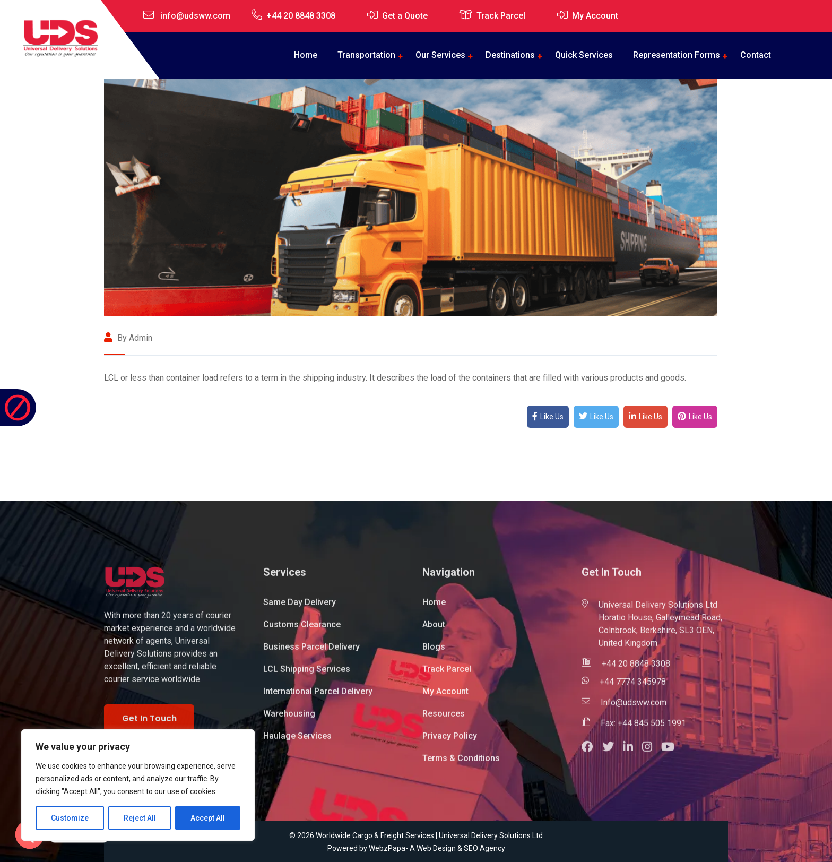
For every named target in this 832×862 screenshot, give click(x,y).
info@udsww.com (195, 16)
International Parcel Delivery (317, 696)
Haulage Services (297, 740)
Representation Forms (676, 55)
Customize (70, 818)
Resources (443, 718)
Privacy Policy (449, 740)
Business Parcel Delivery (311, 651)
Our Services (440, 55)
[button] (592, 752)
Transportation (366, 55)
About (433, 629)
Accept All (207, 818)
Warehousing (289, 718)
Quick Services (584, 55)
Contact (755, 55)
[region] (138, 785)
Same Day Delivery (299, 606)
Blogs (433, 651)
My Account (595, 16)
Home (305, 55)
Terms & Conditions (461, 762)
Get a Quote (405, 16)
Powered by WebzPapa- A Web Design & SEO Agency (416, 848)
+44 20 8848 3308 (300, 16)
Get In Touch (149, 723)
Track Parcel (500, 16)
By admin (128, 338)
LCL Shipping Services (306, 673)
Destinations (510, 55)
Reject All (140, 818)
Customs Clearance (302, 629)
